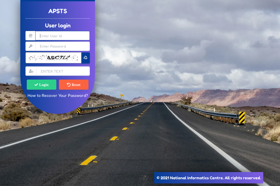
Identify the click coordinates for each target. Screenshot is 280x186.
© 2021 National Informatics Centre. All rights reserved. (209, 177)
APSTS (57, 11)
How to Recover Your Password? (58, 95)
